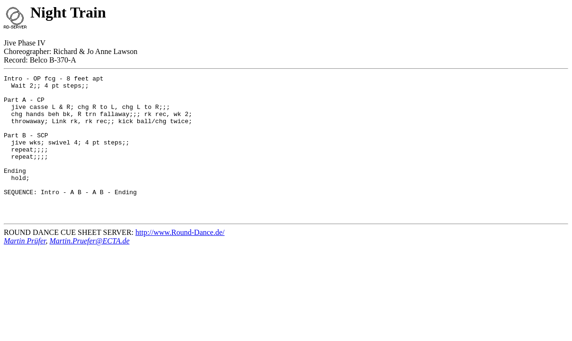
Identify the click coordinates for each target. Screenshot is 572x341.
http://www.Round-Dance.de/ (179, 261)
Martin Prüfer (24, 269)
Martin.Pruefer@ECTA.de (89, 269)
